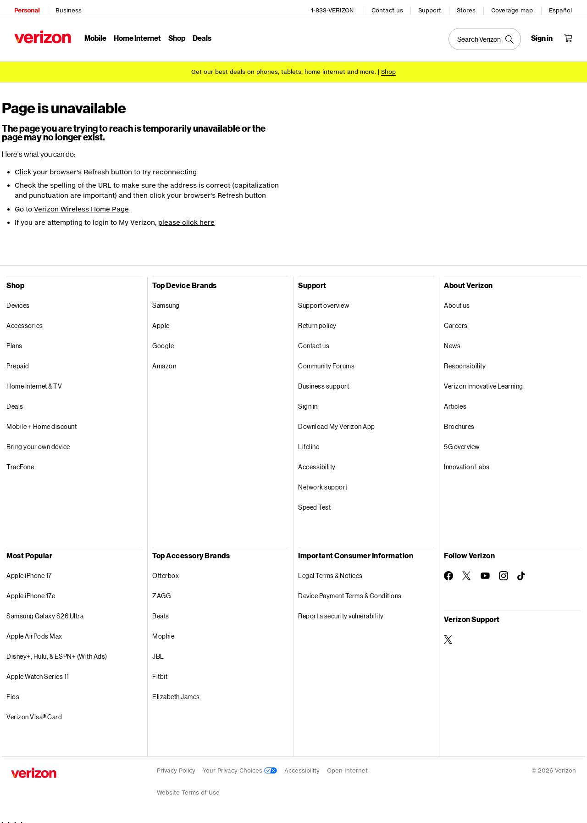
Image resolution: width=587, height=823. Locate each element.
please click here (186, 216)
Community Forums (326, 359)
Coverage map (515, 7)
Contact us (390, 7)
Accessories (24, 319)
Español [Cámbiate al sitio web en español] (563, 7)
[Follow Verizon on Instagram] (503, 569)
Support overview (323, 299)
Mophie (163, 630)
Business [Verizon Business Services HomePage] (65, 7)
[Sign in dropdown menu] (545, 35)
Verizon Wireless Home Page (81, 202)
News (452, 339)
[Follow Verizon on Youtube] (485, 569)
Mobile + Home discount (41, 420)
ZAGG (161, 589)
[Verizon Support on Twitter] (448, 633)
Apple (161, 319)
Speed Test (314, 501)
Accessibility (317, 460)
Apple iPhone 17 (29, 569)
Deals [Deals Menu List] (198, 34)
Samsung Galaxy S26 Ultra (44, 609)
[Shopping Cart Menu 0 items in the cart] (571, 35)
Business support (323, 380)
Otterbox (165, 569)
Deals (14, 400)
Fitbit (159, 670)
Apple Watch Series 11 (37, 670)
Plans (14, 339)
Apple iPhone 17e (30, 589)
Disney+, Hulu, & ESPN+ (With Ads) (56, 650)
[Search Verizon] (488, 36)
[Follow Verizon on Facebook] (448, 569)
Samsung (166, 299)
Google (163, 339)
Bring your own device (38, 440)
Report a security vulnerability (341, 609)
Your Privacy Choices (240, 764)
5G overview (462, 440)
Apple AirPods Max (34, 630)
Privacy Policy (176, 764)
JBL (158, 650)
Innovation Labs (467, 460)
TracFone (20, 460)
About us (457, 299)
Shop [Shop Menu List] (173, 34)
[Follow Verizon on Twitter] (466, 569)
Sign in (308, 400)
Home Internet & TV (34, 380)
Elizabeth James (176, 690)
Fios (12, 690)
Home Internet (134, 34)
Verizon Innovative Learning (483, 380)
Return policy (317, 319)
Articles (455, 400)
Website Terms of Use (188, 786)
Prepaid (17, 359)
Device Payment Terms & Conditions (350, 589)
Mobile (92, 34)
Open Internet (347, 764)
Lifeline (308, 440)
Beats (160, 609)
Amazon (164, 359)
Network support (323, 480)
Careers (456, 319)
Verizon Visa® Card (34, 710)
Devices (18, 299)
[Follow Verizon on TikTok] (521, 569)
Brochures (459, 420)
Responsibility (465, 359)
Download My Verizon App (336, 420)
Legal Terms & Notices (330, 569)
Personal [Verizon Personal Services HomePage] (23, 7)
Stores (469, 7)
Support (432, 7)
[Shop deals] (388, 65)
